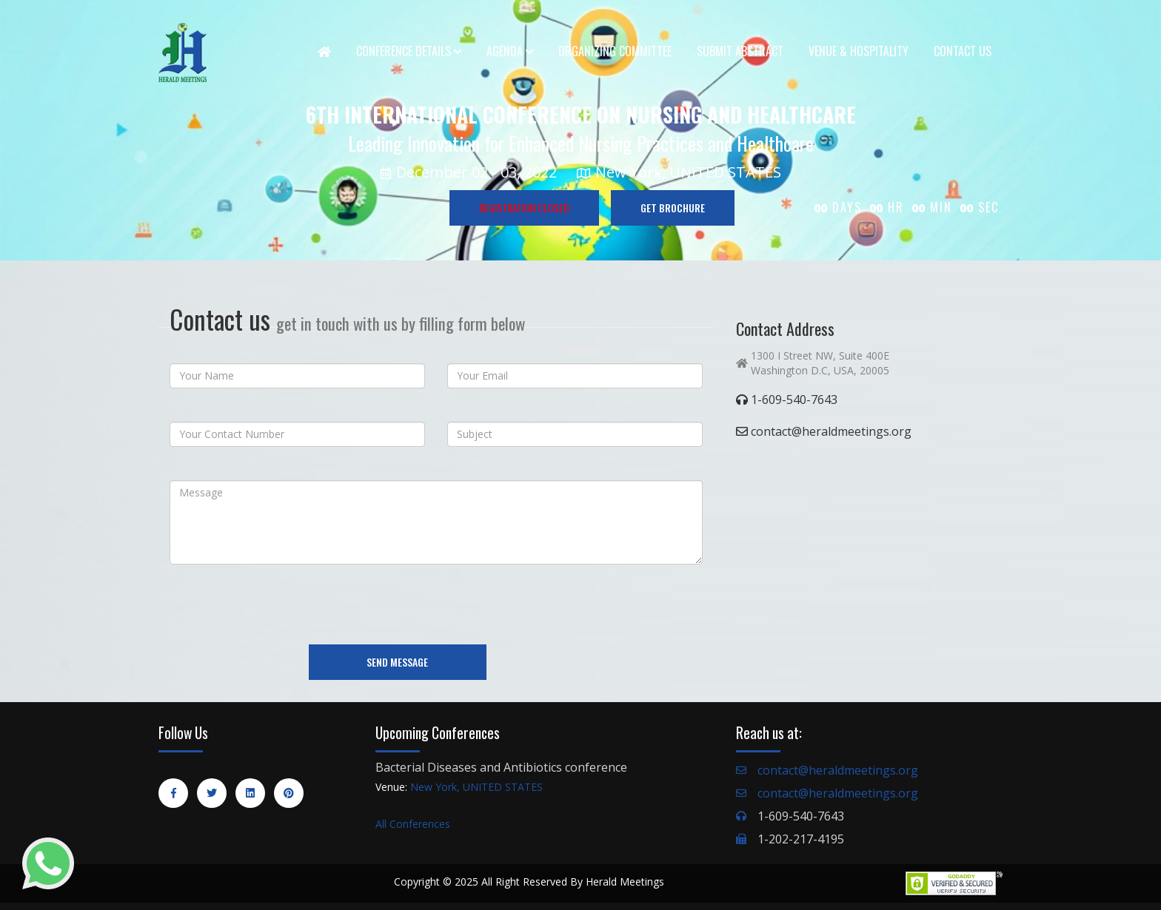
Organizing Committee (615, 51)
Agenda (509, 51)
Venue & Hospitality (859, 51)
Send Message (397, 662)
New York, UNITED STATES (476, 787)
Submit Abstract (740, 51)
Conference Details (408, 51)
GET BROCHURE (672, 207)
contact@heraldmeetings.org (837, 770)
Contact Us (962, 51)
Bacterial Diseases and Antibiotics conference (501, 767)
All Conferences (412, 824)
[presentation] (282, 604)
